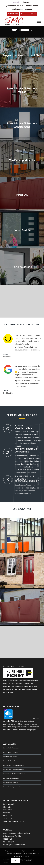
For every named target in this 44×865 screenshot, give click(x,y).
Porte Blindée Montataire (11, 778)
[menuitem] (16, 2)
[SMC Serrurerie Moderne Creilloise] (18, 21)
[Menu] (37, 21)
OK (15, 860)
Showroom (26, 2)
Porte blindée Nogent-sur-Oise (12, 787)
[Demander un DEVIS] (28, 14)
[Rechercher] (32, 21)
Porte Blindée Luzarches (10, 752)
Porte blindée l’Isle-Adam (11, 748)
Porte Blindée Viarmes (10, 756)
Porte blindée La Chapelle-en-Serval (14, 761)
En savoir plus (27, 860)
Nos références (31, 6)
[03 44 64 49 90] (13, 14)
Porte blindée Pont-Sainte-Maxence (14, 774)
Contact (28, 9)
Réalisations (17, 9)
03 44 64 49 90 (8, 842)
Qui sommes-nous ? (14, 6)
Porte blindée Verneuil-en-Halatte (13, 765)
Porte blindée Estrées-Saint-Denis (13, 769)
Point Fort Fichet (9, 684)
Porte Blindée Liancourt (10, 782)
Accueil (16, 2)
